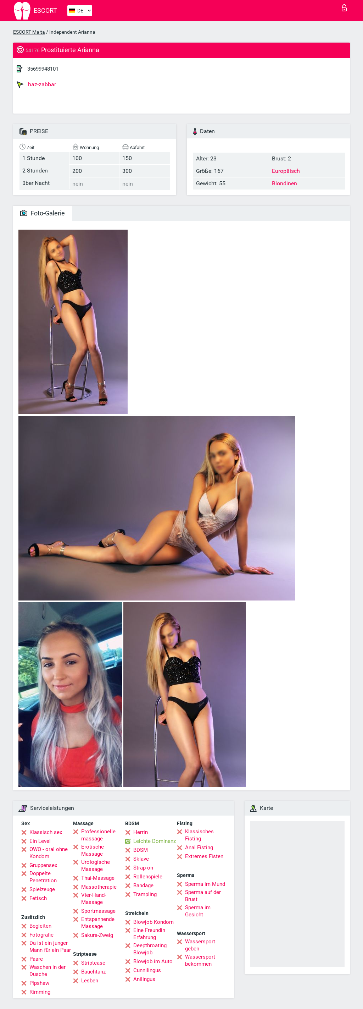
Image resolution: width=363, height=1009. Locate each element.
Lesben (89, 980)
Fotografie (41, 935)
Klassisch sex (45, 832)
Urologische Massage (95, 865)
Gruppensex (43, 865)
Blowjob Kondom (153, 922)
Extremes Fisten (204, 856)
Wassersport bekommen (200, 960)
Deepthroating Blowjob (150, 949)
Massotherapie (99, 887)
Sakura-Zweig (97, 935)
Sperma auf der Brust (203, 896)
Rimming (39, 992)
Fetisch (38, 898)
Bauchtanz (93, 972)
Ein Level (40, 841)
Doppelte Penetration (43, 877)
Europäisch (286, 171)
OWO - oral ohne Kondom (48, 853)
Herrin (140, 832)
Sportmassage (98, 911)
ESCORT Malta (29, 32)
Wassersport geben (200, 945)
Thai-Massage (98, 878)
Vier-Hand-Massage (93, 898)
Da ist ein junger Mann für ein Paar (50, 946)
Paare (36, 959)
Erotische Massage (92, 850)
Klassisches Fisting (199, 835)
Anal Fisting (199, 847)
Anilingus (144, 979)
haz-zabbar (36, 84)
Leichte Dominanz (154, 841)
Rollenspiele (147, 876)
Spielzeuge (42, 889)
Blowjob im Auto (153, 961)
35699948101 (42, 69)
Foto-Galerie (42, 213)
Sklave (141, 859)
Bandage (143, 885)
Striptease (93, 963)
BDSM (140, 850)
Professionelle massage (98, 835)
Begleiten (40, 926)
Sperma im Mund (205, 884)
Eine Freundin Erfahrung (149, 934)
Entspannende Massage (98, 923)
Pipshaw (39, 983)
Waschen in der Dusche (47, 970)
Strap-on (143, 868)
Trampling (145, 894)
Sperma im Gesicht (198, 911)
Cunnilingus (147, 970)
